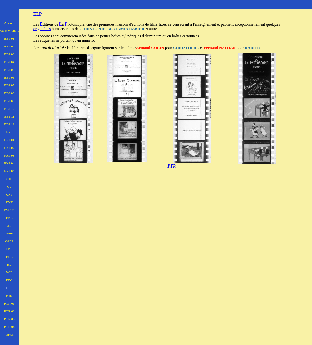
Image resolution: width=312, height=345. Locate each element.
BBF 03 (9, 54)
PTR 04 (9, 327)
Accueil (9, 23)
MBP (9, 233)
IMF (9, 249)
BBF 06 (9, 77)
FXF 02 (9, 147)
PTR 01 (9, 303)
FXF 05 (9, 171)
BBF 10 (9, 109)
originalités (42, 29)
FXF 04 (9, 163)
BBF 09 (9, 101)
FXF (9, 132)
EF (9, 225)
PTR (9, 296)
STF (9, 179)
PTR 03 (9, 319)
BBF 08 (9, 93)
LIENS (9, 334)
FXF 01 (9, 140)
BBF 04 (9, 62)
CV (9, 186)
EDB (9, 257)
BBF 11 (9, 116)
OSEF (9, 241)
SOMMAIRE (9, 31)
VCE (9, 272)
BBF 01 (9, 38)
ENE (9, 218)
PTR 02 (9, 311)
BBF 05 (9, 70)
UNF (9, 194)
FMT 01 (9, 210)
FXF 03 (9, 155)
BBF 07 (9, 85)
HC (9, 264)
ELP (9, 288)
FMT (9, 202)
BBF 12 (9, 124)
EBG (9, 280)
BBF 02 (9, 46)
